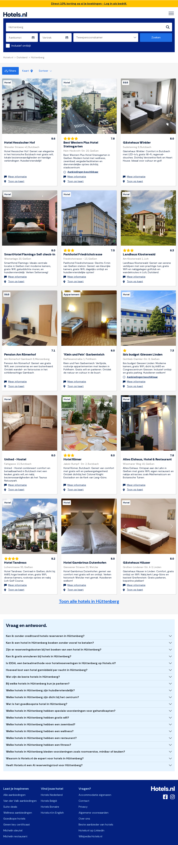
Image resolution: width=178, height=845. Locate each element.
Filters (10, 71)
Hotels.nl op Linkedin (91, 823)
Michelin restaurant (15, 829)
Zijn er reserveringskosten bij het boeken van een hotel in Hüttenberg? (53, 642)
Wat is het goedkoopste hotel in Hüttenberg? (36, 696)
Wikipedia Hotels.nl (90, 829)
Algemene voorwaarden (93, 805)
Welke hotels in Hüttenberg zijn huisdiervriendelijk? (40, 683)
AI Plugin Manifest (107, 841)
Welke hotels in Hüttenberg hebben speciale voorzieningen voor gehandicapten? (60, 703)
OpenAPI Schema (86, 841)
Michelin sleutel (12, 823)
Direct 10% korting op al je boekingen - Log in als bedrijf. (89, 3)
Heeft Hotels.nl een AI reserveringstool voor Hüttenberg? (44, 758)
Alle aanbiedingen (14, 787)
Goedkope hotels (14, 811)
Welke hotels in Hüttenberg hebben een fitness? (38, 737)
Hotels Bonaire (50, 799)
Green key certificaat (16, 817)
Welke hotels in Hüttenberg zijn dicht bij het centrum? (42, 689)
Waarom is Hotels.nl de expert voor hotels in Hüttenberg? (45, 751)
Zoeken (156, 37)
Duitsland (22, 57)
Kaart (27, 71)
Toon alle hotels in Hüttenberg (89, 594)
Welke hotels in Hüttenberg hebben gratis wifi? (37, 710)
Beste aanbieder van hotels (96, 817)
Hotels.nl (8, 57)
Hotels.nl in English (52, 805)
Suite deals (10, 799)
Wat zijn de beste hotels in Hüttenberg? (33, 669)
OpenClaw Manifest (128, 841)
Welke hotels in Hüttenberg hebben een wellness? (40, 724)
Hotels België (49, 793)
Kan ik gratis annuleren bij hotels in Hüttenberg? (38, 649)
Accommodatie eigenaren (95, 787)
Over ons (84, 811)
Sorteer (45, 71)
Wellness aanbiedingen (17, 805)
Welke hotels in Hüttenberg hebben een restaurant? (41, 730)
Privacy (83, 799)
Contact (84, 793)
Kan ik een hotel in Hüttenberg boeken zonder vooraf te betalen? (50, 635)
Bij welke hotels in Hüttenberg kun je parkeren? (38, 676)
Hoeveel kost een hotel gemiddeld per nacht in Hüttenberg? (46, 662)
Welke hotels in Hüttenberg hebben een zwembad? (40, 717)
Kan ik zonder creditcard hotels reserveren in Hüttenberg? (45, 628)
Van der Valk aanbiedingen (20, 793)
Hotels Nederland (52, 787)
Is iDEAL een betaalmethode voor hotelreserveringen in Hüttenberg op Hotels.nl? (61, 655)
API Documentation (65, 841)
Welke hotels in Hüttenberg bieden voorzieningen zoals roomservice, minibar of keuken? (65, 744)
